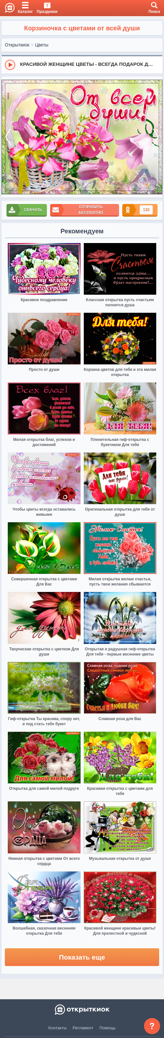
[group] (82, 64)
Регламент (83, 1027)
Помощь (107, 1027)
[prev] (8, 137)
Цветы (41, 44)
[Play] (10, 65)
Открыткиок (17, 44)
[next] (156, 137)
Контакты (58, 1027)
